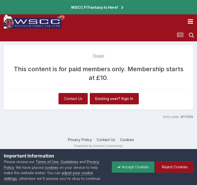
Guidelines (69, 162)
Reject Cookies (174, 167)
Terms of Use (47, 162)
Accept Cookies (133, 167)
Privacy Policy (80, 139)
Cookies (127, 139)
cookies (51, 167)
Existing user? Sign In (114, 98)
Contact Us (73, 98)
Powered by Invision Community (98, 146)
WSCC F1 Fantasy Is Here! (94, 7)
